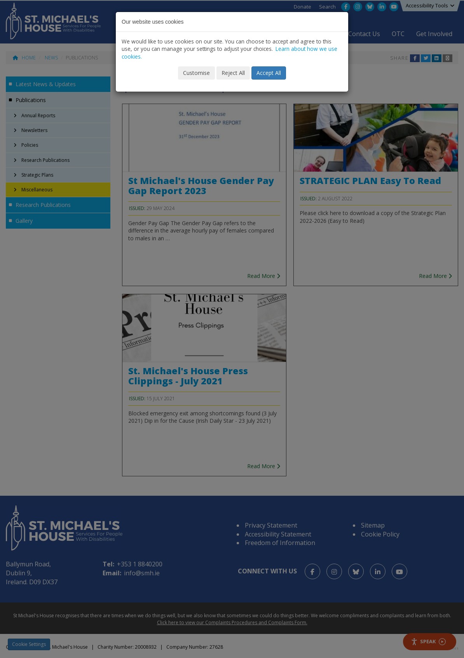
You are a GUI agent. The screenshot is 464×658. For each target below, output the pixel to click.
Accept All (268, 72)
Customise (196, 72)
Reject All (233, 72)
